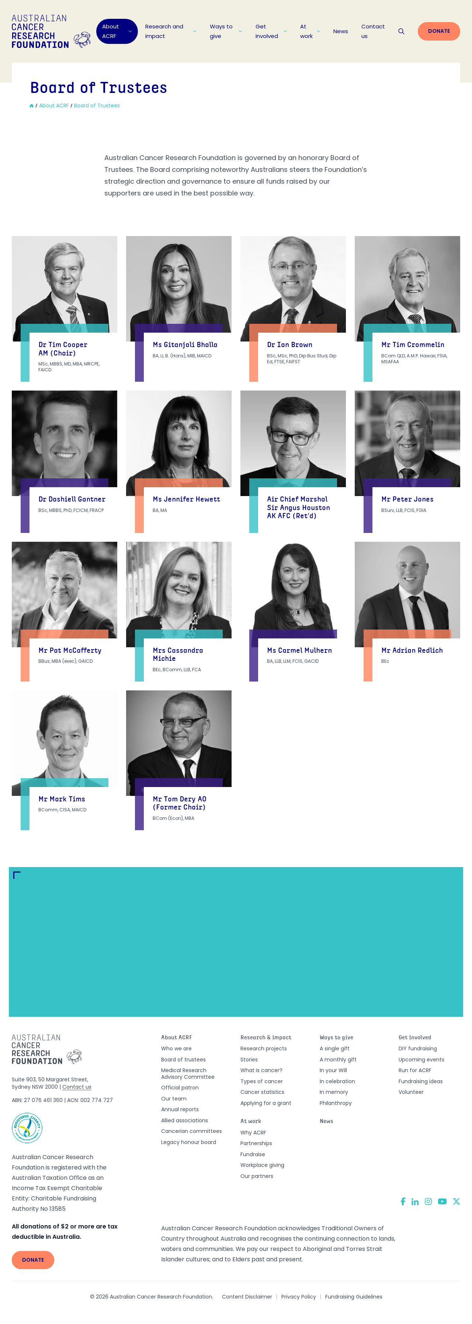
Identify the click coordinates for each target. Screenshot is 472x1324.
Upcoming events (421, 1059)
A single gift (335, 1048)
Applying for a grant (265, 1103)
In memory (334, 1092)
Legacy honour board (188, 1142)
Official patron (180, 1087)
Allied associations (184, 1120)
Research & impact (265, 1038)
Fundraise (252, 1154)
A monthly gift (338, 1059)
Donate (439, 31)
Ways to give (226, 31)
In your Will (333, 1070)
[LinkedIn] (415, 1201)
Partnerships (256, 1143)
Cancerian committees (191, 1131)
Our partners (256, 1176)
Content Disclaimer (247, 1296)
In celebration (337, 1081)
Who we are (176, 1048)
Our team (174, 1098)
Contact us (373, 31)
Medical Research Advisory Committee (188, 1074)
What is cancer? (261, 1070)
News (340, 31)
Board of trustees (183, 1059)
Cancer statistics (262, 1092)
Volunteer (411, 1092)
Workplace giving (262, 1165)
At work (310, 31)
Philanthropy (336, 1103)
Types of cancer (261, 1081)
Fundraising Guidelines (353, 1296)
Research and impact (171, 31)
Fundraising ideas (421, 1081)
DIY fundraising (418, 1048)
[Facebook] (403, 1201)
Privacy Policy (298, 1296)
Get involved (271, 31)
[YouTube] (442, 1201)
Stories (249, 1059)
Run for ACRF (415, 1070)
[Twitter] (456, 1201)
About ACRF (117, 31)
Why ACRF (253, 1132)
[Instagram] (428, 1201)
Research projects (263, 1048)
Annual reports (180, 1109)
